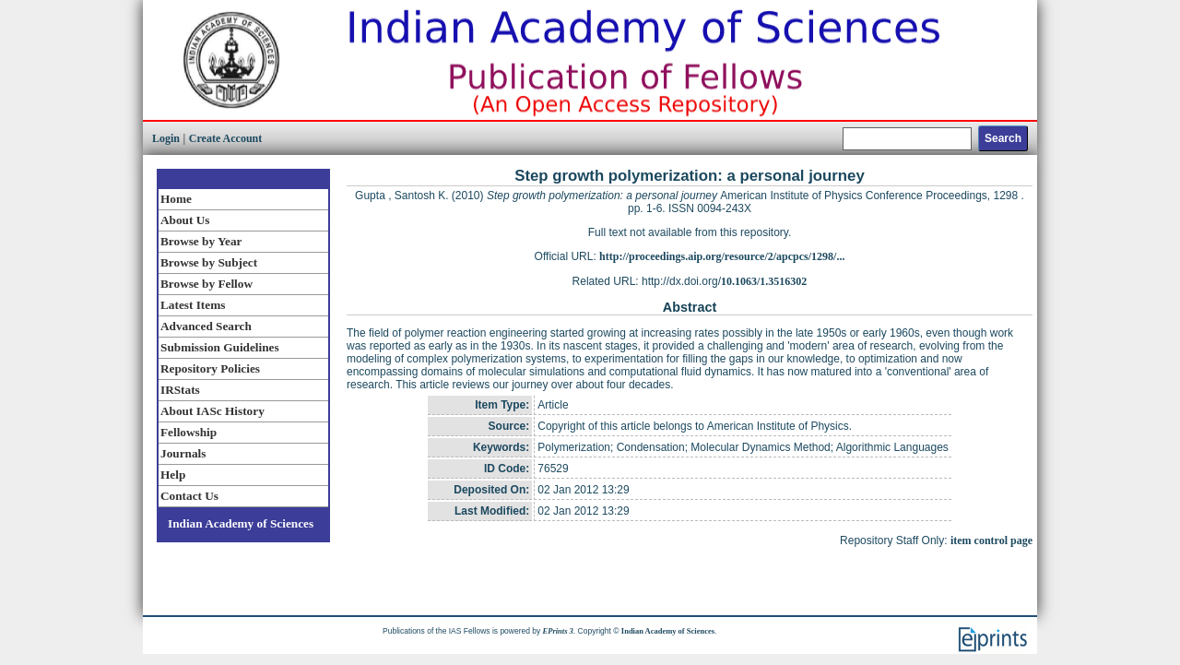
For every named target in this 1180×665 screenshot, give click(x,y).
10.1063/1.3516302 (764, 281)
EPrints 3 (558, 630)
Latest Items (192, 305)
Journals (183, 453)
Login (166, 138)
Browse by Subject (208, 262)
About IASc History (212, 411)
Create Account (225, 138)
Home (176, 199)
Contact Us (189, 496)
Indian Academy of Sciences (240, 523)
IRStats (180, 390)
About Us (184, 220)
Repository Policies (210, 368)
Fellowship (188, 432)
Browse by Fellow (206, 284)
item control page (991, 540)
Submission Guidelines (219, 347)
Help (172, 474)
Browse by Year (201, 241)
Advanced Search (206, 326)
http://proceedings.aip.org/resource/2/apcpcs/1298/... (721, 256)
